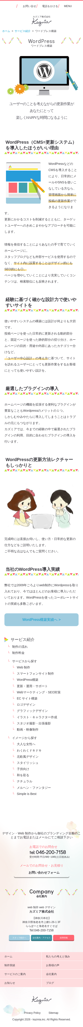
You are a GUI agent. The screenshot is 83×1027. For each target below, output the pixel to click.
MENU (68, 6)
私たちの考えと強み (63, 956)
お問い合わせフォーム (48, 873)
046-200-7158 (51, 852)
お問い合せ (29, 6)
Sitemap (53, 1012)
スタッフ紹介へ (19, 938)
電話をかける (50, 6)
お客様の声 (63, 965)
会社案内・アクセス (41, 938)
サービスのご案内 (21, 974)
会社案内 (63, 974)
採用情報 (64, 938)
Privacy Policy (32, 1012)
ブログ (63, 982)
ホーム (21, 956)
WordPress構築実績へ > (41, 619)
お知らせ (21, 982)
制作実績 (21, 965)
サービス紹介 (23, 639)
